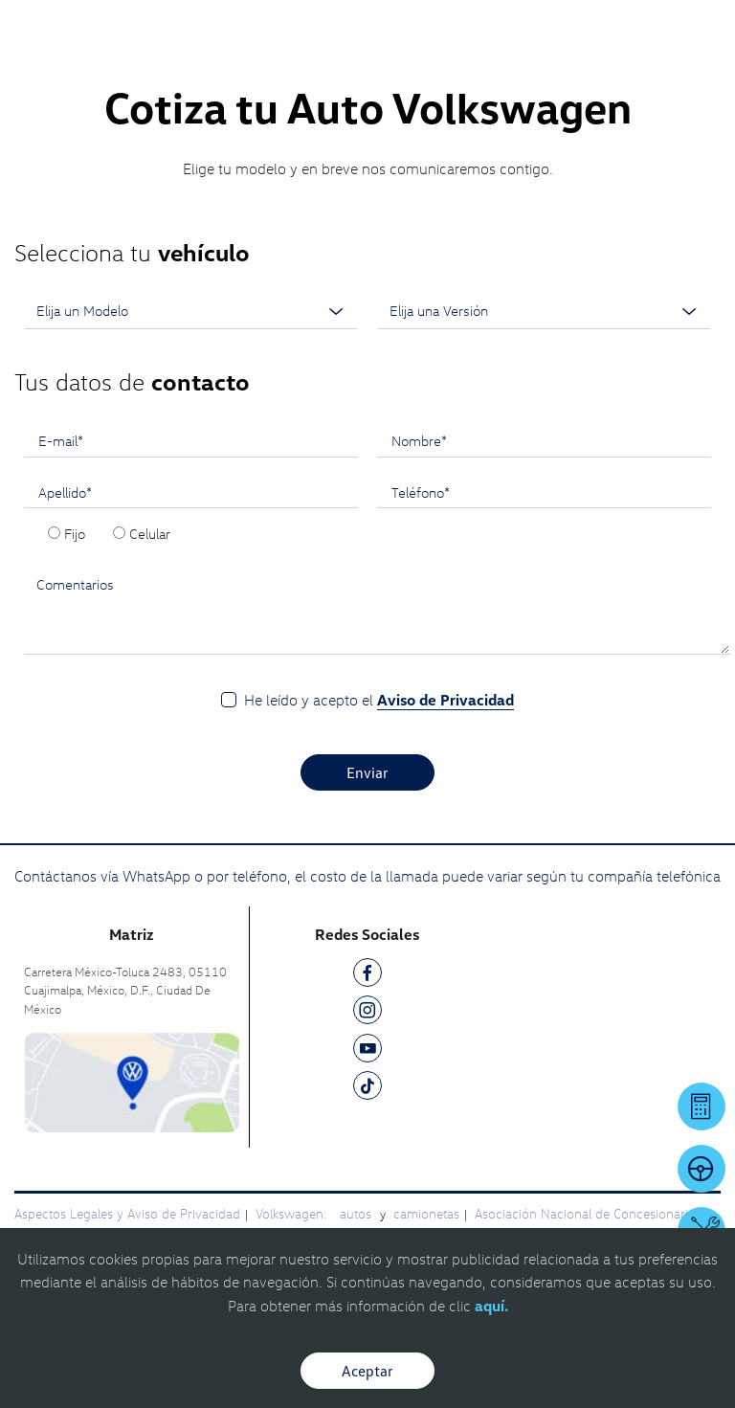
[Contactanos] (456, 28)
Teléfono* (420, 492)
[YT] (367, 1051)
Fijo (74, 533)
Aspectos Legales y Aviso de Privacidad (127, 1213)
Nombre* (419, 440)
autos (357, 1213)
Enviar (367, 772)
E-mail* (60, 440)
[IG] (367, 1013)
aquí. (491, 1305)
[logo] (368, 57)
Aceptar (367, 1370)
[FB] (367, 976)
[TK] (367, 1089)
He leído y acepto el (379, 700)
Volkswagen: (293, 1213)
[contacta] (131, 1081)
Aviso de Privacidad (445, 699)
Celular (149, 533)
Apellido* (65, 492)
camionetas (426, 1213)
